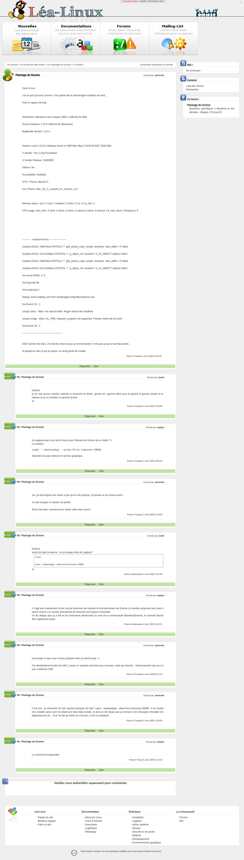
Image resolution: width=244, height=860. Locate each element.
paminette (159, 75)
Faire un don (44, 824)
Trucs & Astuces (93, 821)
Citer (95, 366)
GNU (161, 1)
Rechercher (192, 89)
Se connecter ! (194, 70)
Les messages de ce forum (59, 65)
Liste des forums (195, 86)
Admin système (140, 824)
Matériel (136, 835)
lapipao (160, 427)
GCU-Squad (153, 1)
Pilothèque (90, 831)
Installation (138, 817)
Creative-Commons (152, 851)
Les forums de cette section (32, 65)
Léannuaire (91, 824)
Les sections (12, 65)
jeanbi (161, 377)
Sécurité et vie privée (143, 831)
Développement (140, 839)
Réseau (136, 828)
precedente (157, 65)
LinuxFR (143, 1)
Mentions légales (47, 821)
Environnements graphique (146, 842)
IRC (181, 821)
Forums (183, 817)
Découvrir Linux (93, 817)
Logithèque (91, 828)
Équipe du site (45, 817)
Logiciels (137, 821)
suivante (169, 65)
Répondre (85, 366)
